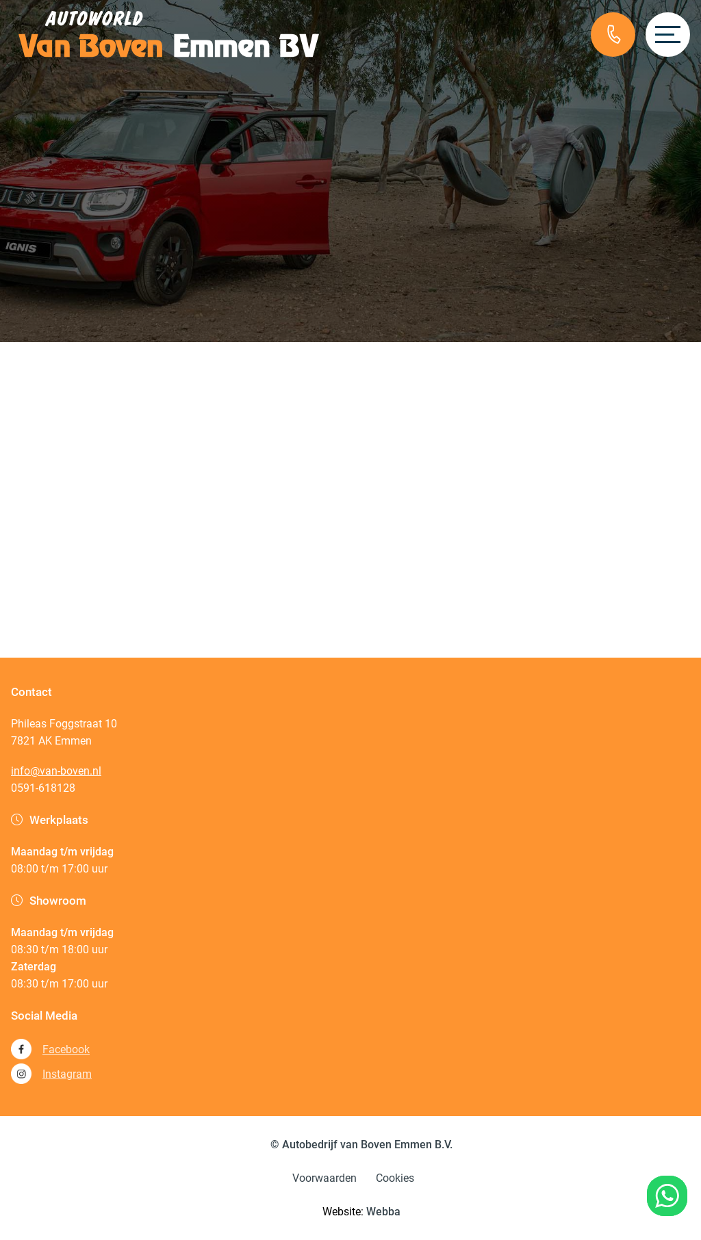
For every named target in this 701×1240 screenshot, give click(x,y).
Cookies (395, 1178)
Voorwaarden (324, 1178)
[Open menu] (668, 34)
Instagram (51, 1073)
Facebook (50, 1049)
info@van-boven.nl (56, 770)
